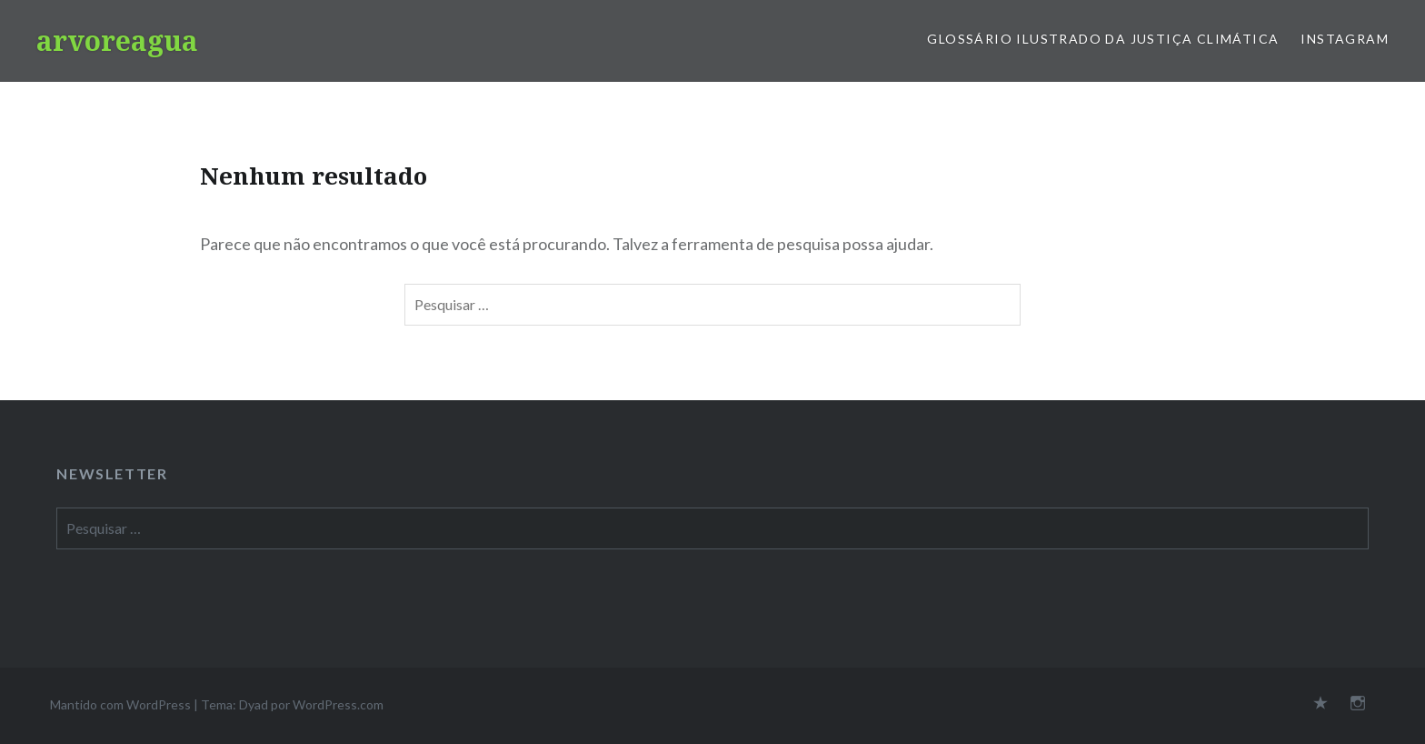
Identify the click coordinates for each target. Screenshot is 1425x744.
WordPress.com (338, 704)
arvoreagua (117, 40)
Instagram (1344, 38)
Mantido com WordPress (120, 704)
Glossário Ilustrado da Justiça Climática (1103, 38)
